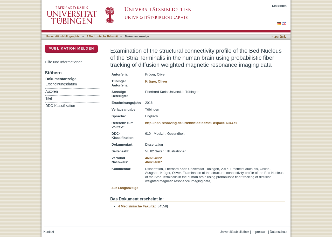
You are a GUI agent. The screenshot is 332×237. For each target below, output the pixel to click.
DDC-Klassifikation (60, 106)
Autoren (51, 91)
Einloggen (279, 5)
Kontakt (49, 232)
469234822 (153, 158)
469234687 (153, 162)
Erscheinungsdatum (61, 84)
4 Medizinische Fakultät (102, 36)
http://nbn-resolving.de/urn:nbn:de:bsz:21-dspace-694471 (191, 123)
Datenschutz (278, 232)
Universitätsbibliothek (234, 232)
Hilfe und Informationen (63, 62)
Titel (48, 98)
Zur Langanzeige (125, 188)
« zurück (279, 36)
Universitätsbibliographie (62, 36)
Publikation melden (71, 48)
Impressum (259, 232)
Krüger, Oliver (156, 81)
